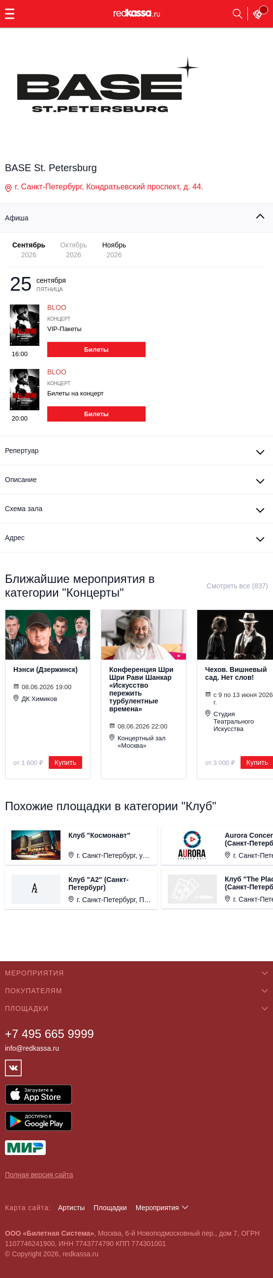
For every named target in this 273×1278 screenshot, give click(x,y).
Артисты (71, 1208)
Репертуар (21, 451)
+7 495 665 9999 (49, 1033)
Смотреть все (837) (237, 586)
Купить (65, 762)
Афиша (17, 218)
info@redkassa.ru (32, 1048)
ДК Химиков (35, 698)
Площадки (110, 1208)
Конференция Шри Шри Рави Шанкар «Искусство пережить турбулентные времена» (141, 689)
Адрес (15, 538)
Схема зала (23, 509)
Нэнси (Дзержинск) (45, 669)
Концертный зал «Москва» (137, 741)
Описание (20, 480)
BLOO (56, 307)
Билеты (96, 349)
